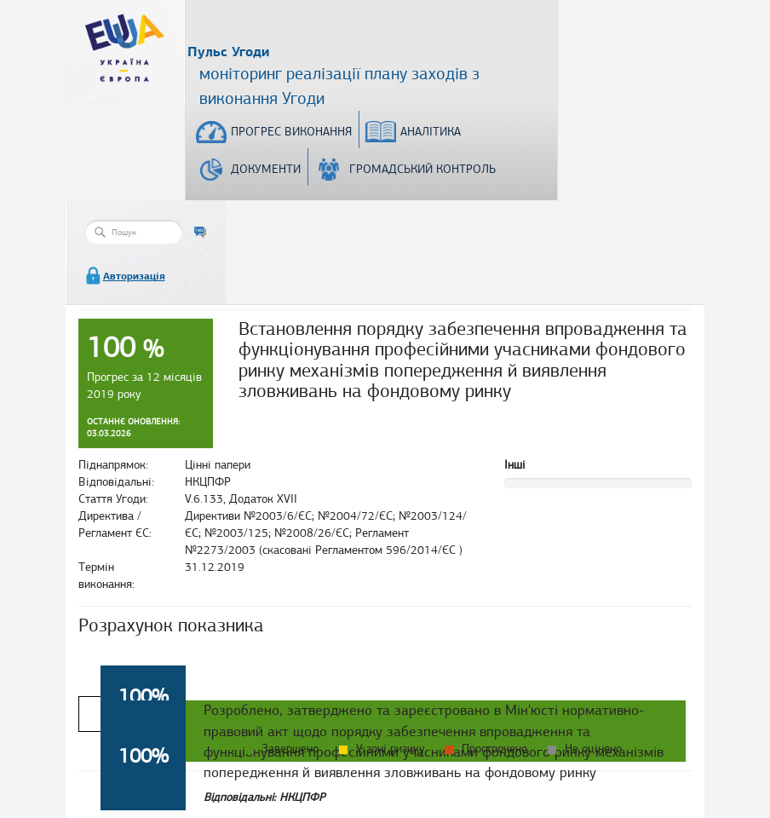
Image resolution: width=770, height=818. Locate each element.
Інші (515, 465)
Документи (266, 169)
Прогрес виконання (291, 131)
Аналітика (430, 131)
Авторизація (134, 276)
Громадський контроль (422, 169)
